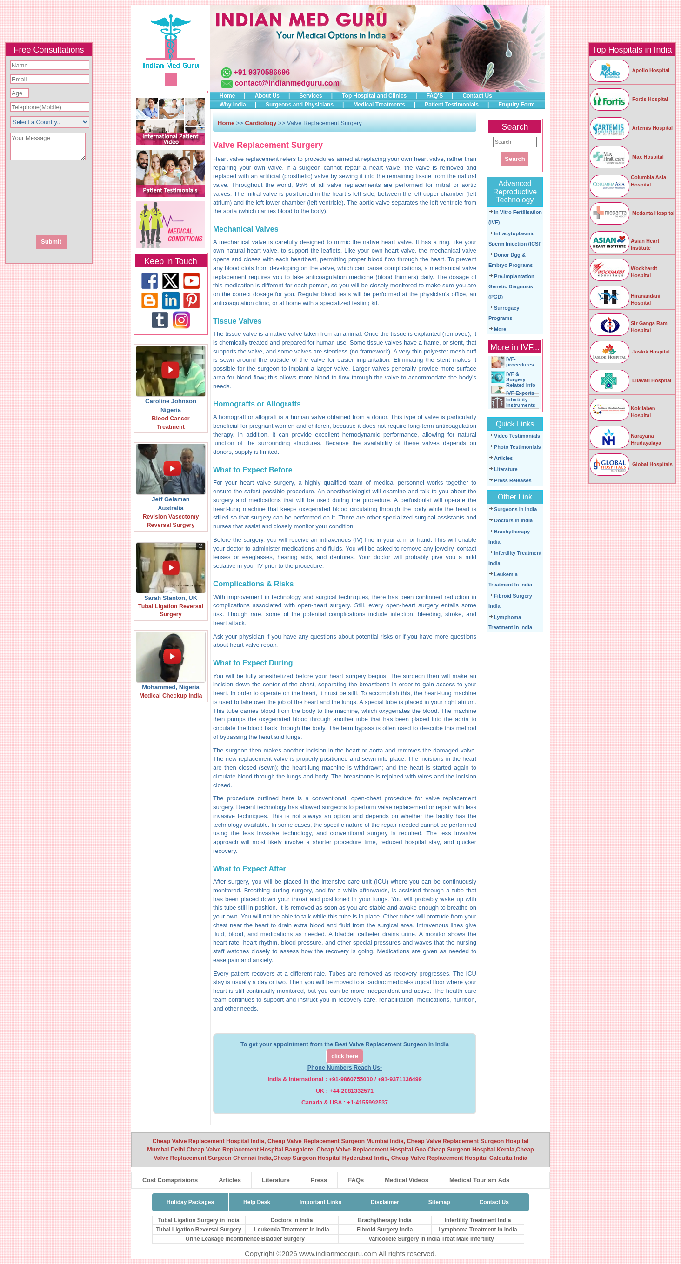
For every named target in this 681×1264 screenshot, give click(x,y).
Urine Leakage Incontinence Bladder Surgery (245, 1239)
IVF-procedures (520, 361)
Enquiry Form (516, 104)
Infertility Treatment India (478, 1220)
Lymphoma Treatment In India (477, 1229)
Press (319, 1180)
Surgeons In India (515, 509)
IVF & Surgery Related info (520, 379)
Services (310, 96)
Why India (233, 104)
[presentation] (99, 196)
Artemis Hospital (631, 128)
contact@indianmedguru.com (286, 83)
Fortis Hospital (628, 99)
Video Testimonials (517, 436)
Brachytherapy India (384, 1220)
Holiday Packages (190, 1202)
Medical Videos (406, 1180)
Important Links (320, 1202)
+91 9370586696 (262, 72)
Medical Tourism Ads (479, 1180)
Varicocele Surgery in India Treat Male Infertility (431, 1239)
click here (344, 1056)
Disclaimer (385, 1202)
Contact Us (477, 96)
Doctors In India (513, 520)
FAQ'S (435, 96)
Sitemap (439, 1202)
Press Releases (513, 480)
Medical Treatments (379, 104)
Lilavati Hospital (630, 380)
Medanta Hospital (631, 213)
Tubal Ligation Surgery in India (198, 1220)
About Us (267, 96)
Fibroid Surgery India (385, 1229)
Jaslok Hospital (629, 351)
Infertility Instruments (520, 402)
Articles (503, 458)
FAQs (356, 1180)
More (500, 329)
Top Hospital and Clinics (374, 96)
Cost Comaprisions (170, 1180)
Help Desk (256, 1202)
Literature (506, 469)
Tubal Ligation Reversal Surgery (198, 1229)
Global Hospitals (631, 464)
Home (227, 96)
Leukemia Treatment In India (291, 1229)
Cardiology (262, 123)
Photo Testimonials (517, 447)
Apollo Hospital (629, 70)
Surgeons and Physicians (300, 104)
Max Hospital (626, 157)
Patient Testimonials (452, 104)
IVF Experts (520, 393)
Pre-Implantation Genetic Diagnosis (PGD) (511, 286)
